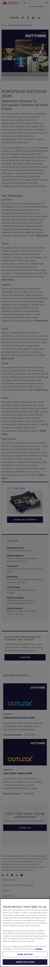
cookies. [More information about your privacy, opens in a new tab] (39, 949)
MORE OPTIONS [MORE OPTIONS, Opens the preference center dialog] (25, 954)
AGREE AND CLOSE (25, 962)
